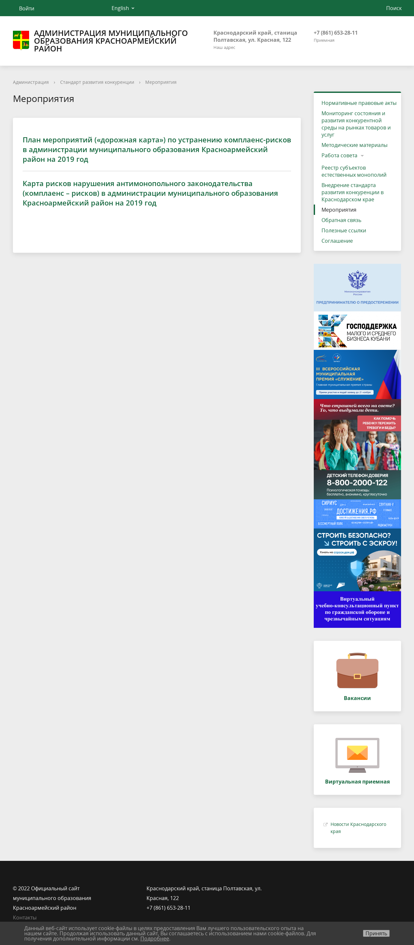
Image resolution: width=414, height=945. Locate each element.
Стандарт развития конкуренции (97, 82)
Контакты (25, 917)
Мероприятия (161, 82)
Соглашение (337, 240)
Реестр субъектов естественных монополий (354, 171)
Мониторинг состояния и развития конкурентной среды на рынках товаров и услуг (356, 124)
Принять (376, 933)
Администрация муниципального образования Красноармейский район (100, 40)
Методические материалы (354, 145)
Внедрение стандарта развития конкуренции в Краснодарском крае (352, 192)
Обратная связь (341, 220)
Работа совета (339, 155)
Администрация (31, 82)
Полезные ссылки (343, 230)
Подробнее (154, 938)
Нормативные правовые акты (359, 102)
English (120, 8)
